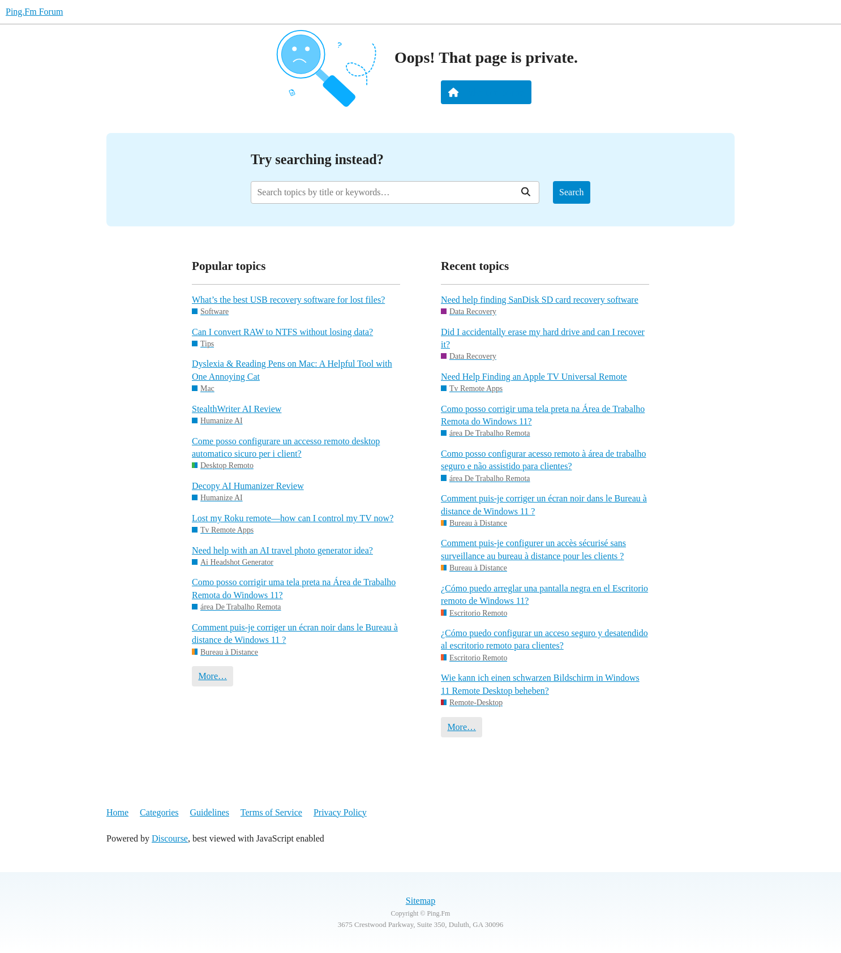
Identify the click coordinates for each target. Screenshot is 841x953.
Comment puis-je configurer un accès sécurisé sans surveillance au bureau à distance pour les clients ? (533, 549)
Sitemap (420, 900)
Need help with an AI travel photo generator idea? (282, 550)
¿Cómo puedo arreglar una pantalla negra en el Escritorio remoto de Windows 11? (544, 594)
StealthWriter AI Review (236, 409)
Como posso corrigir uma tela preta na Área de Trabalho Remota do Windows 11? (294, 588)
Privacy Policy (340, 812)
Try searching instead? (317, 159)
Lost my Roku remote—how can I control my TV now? (292, 518)
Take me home (486, 92)
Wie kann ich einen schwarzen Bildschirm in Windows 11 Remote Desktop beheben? (540, 684)
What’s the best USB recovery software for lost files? (288, 299)
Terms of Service (271, 812)
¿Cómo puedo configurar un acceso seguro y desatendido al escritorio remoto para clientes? (544, 639)
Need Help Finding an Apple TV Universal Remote (534, 376)
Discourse (170, 838)
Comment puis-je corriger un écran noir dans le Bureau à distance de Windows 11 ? (295, 634)
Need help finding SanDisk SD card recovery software (539, 299)
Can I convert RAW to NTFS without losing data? (282, 332)
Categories (159, 812)
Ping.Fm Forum (34, 11)
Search (571, 192)
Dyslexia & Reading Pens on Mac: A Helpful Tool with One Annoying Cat (292, 370)
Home (117, 812)
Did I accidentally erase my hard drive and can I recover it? (543, 338)
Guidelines (209, 812)
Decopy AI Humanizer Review (248, 486)
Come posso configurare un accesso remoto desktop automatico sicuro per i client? (286, 447)
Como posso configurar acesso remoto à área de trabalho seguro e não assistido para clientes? (543, 460)
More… (212, 676)
